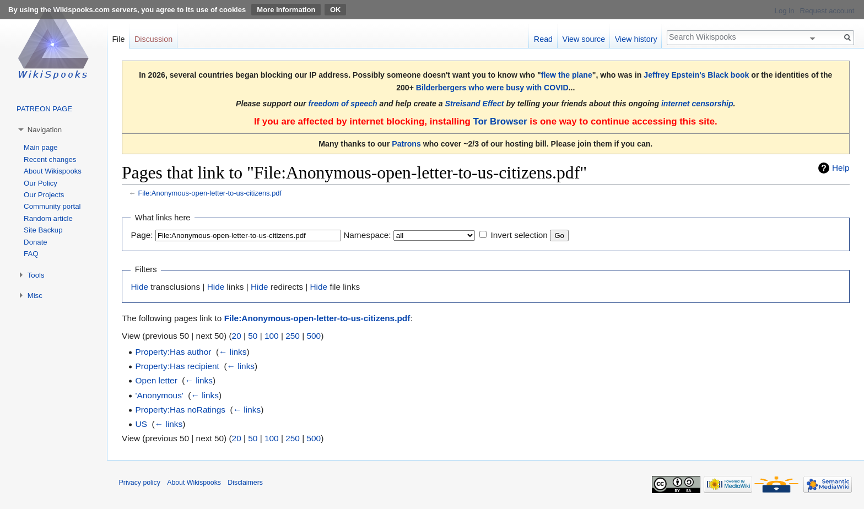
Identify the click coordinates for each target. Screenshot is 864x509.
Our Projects (44, 195)
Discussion (153, 39)
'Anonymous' (159, 395)
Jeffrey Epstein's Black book (696, 75)
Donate (35, 242)
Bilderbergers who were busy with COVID (492, 87)
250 (292, 335)
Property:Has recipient (177, 366)
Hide (139, 286)
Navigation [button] (45, 130)
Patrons (406, 143)
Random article (48, 218)
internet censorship (697, 103)
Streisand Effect (474, 103)
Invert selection (519, 235)
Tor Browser (500, 121)
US (141, 424)
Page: (142, 235)
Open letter (156, 380)
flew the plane (566, 75)
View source (584, 39)
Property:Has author (174, 351)
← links (232, 351)
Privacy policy (139, 482)
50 (252, 335)
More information (286, 10)
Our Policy (40, 183)
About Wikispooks (53, 171)
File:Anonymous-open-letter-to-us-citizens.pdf (210, 193)
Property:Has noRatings (180, 409)
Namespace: (367, 235)
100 (271, 335)
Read (543, 39)
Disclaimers (245, 482)
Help (841, 167)
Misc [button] (35, 295)
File (118, 39)
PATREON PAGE (44, 109)
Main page (41, 147)
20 (236, 335)
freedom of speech (343, 103)
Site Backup (43, 230)
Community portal (52, 206)
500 (313, 335)
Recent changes (50, 159)
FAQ (31, 254)
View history (636, 39)
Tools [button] (36, 275)
